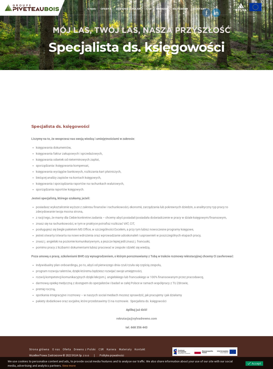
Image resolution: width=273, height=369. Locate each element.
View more (69, 365)
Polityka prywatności (112, 355)
